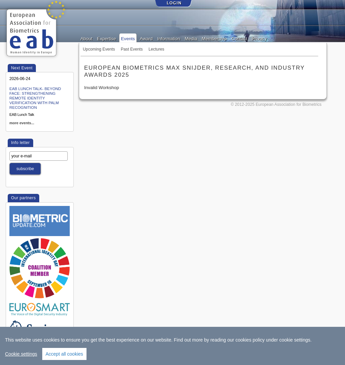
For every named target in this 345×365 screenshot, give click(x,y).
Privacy (259, 38)
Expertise (106, 38)
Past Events (131, 49)
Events (128, 38)
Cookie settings (21, 354)
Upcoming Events (99, 49)
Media (191, 38)
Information (168, 38)
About (86, 38)
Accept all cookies (64, 354)
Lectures (156, 49)
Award (146, 38)
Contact (239, 38)
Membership (214, 38)
